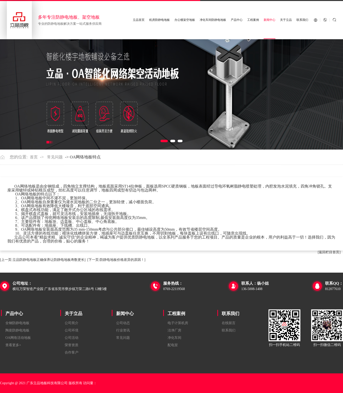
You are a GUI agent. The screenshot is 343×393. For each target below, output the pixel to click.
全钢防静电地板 (17, 323)
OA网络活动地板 (18, 338)
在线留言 (228, 323)
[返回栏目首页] (329, 252)
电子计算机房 (178, 323)
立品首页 (139, 20)
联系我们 (302, 20)
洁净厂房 (174, 330)
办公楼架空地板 (184, 20)
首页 (34, 157)
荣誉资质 (71, 345)
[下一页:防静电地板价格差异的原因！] (116, 260)
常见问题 (55, 157)
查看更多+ (13, 345)
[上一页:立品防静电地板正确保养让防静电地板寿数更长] (43, 260)
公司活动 (71, 338)
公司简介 (71, 323)
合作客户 (71, 352)
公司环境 (71, 330)
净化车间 (174, 338)
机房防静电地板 (159, 20)
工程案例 (253, 20)
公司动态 (123, 323)
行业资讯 (123, 330)
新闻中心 (269, 20)
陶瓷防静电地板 (17, 330)
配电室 (173, 345)
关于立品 (286, 20)
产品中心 (237, 20)
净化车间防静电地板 (213, 20)
